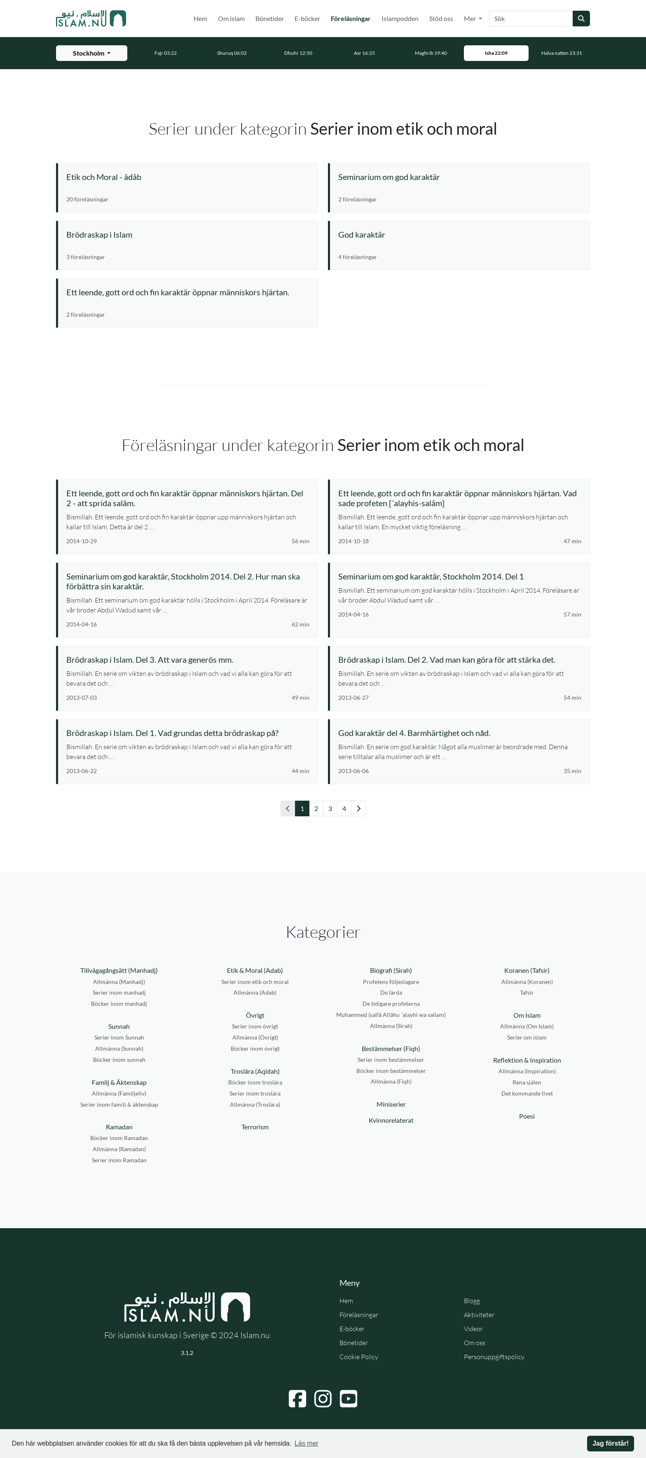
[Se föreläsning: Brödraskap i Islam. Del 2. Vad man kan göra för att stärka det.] (459, 659)
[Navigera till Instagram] (323, 1399)
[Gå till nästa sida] (358, 808)
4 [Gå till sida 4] (344, 808)
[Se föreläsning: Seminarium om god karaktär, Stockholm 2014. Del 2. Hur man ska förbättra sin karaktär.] (187, 581)
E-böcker (307, 18)
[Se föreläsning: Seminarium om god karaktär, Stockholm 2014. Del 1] (459, 576)
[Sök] (531, 18)
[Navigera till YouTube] (348, 1399)
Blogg (472, 1301)
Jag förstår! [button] (610, 1443)
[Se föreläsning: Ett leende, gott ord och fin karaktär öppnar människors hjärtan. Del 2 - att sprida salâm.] (187, 498)
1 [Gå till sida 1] (302, 808)
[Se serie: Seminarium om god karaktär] (459, 177)
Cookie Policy (358, 1357)
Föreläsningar (352, 17)
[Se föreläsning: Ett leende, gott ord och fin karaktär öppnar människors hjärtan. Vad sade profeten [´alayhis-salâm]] (459, 498)
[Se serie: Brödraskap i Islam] (187, 234)
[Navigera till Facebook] (297, 1399)
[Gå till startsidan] (91, 18)
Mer (470, 18)
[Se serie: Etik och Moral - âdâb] (187, 177)
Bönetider (269, 18)
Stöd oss (441, 18)
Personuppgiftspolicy (494, 1357)
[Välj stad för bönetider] (91, 53)
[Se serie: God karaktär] (459, 234)
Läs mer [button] (306, 1443)
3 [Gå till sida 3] (330, 808)
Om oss (474, 1343)
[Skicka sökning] (581, 18)
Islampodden (400, 18)
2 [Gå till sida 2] (316, 808)
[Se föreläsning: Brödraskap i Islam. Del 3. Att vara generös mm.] (187, 659)
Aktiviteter (479, 1315)
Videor (473, 1329)
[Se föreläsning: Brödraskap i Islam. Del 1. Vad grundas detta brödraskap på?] (187, 733)
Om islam (231, 18)
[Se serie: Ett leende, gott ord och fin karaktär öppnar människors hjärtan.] (187, 292)
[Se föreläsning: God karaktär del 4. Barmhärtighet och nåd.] (459, 733)
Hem (200, 18)
